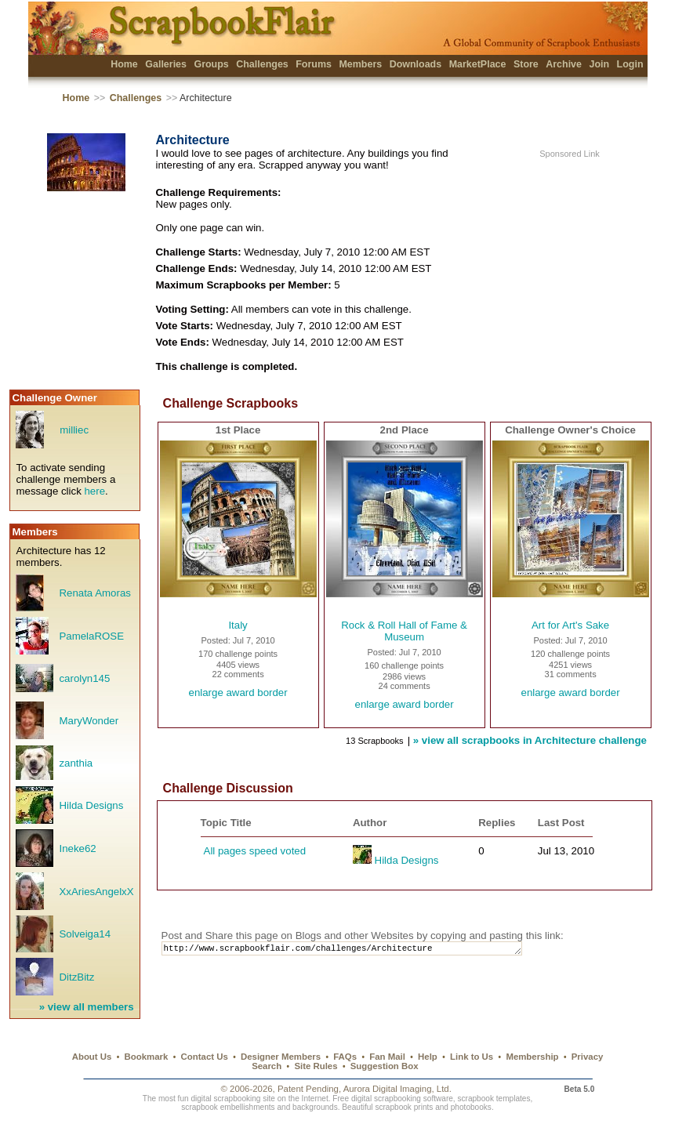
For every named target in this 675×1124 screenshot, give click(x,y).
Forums (314, 64)
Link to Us (471, 1056)
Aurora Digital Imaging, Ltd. (397, 1088)
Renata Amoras (94, 593)
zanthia (76, 763)
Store (526, 64)
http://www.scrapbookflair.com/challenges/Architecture (355, 949)
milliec (74, 430)
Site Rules (315, 1066)
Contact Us (204, 1056)
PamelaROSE (91, 636)
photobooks (471, 1107)
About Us (92, 1056)
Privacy (588, 1056)
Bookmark (147, 1056)
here (94, 491)
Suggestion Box (384, 1066)
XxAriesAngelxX (96, 891)
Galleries (166, 64)
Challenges (262, 64)
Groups (211, 64)
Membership (532, 1056)
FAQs (345, 1056)
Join (599, 64)
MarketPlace (477, 64)
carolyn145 (84, 678)
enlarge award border (238, 692)
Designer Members (281, 1056)
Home (124, 64)
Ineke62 (77, 848)
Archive (564, 64)
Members (360, 64)
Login (630, 64)
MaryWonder (88, 721)
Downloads (416, 64)
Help (427, 1056)
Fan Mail (387, 1056)
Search (266, 1066)
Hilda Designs (91, 805)
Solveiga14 (85, 934)
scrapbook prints (404, 1107)
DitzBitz (76, 977)
